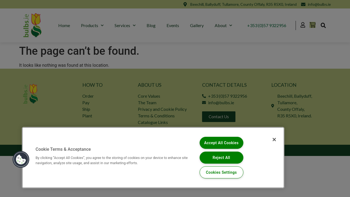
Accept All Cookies (221, 142)
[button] (21, 159)
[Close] (273, 140)
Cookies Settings (221, 172)
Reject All (221, 157)
